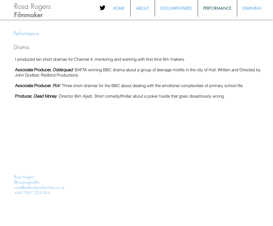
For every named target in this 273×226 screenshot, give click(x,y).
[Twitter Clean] (243, 192)
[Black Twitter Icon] (102, 8)
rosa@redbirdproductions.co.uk (39, 187)
